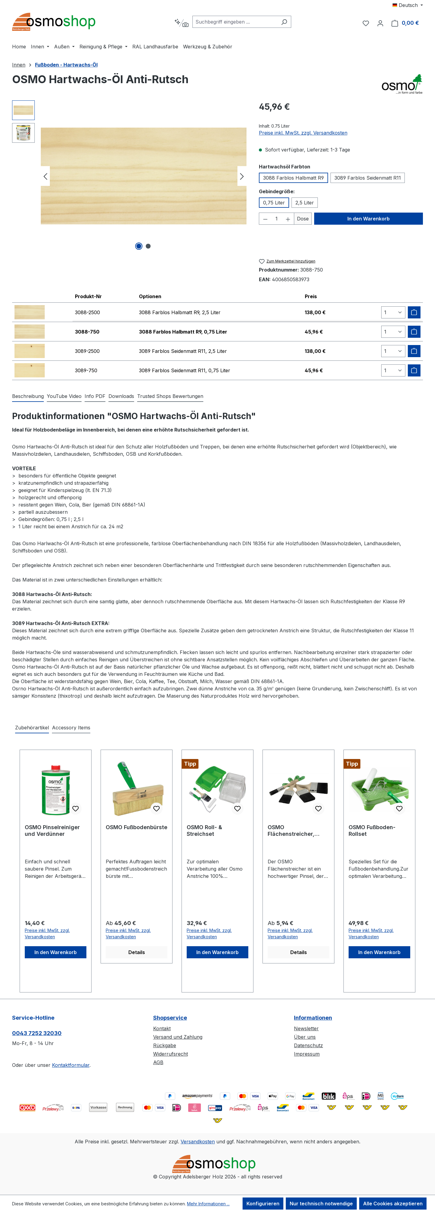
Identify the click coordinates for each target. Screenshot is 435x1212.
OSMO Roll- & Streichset (204, 830)
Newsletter (306, 1028)
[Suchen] (284, 22)
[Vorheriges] (45, 176)
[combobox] (234, 22)
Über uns (305, 1037)
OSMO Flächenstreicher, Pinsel (291, 830)
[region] (129, 176)
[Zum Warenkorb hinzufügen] (414, 312)
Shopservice (170, 1018)
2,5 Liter (304, 203)
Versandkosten (198, 1142)
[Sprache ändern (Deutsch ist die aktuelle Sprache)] (407, 5)
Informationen (313, 1018)
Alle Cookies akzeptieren (393, 1204)
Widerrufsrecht (170, 1054)
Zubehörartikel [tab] (32, 728)
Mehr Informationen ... (208, 1203)
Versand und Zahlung (177, 1037)
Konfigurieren (262, 1204)
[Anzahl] (276, 219)
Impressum (307, 1054)
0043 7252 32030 (37, 1033)
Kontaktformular (70, 1065)
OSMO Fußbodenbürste (136, 827)
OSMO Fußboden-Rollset (372, 830)
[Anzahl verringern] (265, 219)
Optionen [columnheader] (150, 296)
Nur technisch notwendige (321, 1204)
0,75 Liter (274, 203)
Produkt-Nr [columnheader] (88, 296)
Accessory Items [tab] (71, 728)
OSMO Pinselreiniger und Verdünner (52, 830)
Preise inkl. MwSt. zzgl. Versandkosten (303, 133)
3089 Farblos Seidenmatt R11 (367, 178)
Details (136, 952)
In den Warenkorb (368, 219)
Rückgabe (164, 1045)
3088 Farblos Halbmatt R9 (293, 178)
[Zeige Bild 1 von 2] (139, 246)
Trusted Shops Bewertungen (170, 396)
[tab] (28, 396)
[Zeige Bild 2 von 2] (148, 246)
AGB (158, 1062)
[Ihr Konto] (380, 23)
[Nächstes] (241, 176)
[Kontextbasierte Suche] (181, 23)
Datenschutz (308, 1045)
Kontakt (162, 1028)
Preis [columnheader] (311, 296)
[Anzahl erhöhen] (288, 219)
